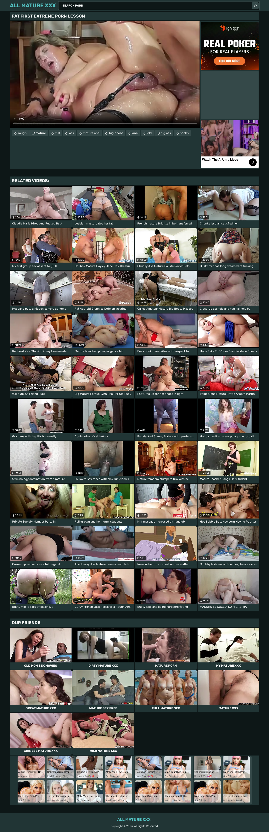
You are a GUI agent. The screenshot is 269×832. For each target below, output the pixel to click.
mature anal (91, 133)
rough (22, 133)
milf (57, 133)
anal (135, 133)
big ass (166, 133)
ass (71, 133)
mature (41, 133)
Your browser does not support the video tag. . (105, 74)
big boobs (116, 133)
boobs (184, 133)
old (149, 133)
